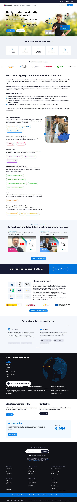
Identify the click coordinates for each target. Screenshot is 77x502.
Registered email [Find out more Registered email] (12, 127)
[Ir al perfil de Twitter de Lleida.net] (11, 500)
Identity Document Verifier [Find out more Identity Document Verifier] (14, 175)
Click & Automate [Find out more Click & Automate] (12, 201)
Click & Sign (30, 468)
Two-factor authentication (55, 471)
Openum (7, 471)
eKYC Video (8, 480)
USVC (52, 470)
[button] (37, 254)
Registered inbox (9, 474)
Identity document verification (56, 468)
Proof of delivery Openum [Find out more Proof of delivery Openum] (14, 131)
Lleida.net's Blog (53, 480)
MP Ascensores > (45, 231)
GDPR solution (30, 473)
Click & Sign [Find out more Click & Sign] (10, 144)
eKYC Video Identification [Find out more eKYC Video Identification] (14, 157)
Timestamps (30, 474)
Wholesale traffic (31, 487)
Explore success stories (38, 258)
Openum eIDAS (9, 473)
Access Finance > (13, 231)
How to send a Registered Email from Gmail (58, 490)
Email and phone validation (55, 474)
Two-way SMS (30, 485)
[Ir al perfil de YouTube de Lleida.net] (18, 500)
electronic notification (14, 343)
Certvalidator (53, 473)
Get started (10, 31)
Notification (8, 466)
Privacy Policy (43, 455)
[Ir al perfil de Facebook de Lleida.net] (15, 500)
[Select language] (61, 1)
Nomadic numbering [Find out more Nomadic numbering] (32, 214)
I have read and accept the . (38, 455)
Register (9, 414)
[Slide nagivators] (67, 227)
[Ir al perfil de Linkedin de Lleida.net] (8, 500)
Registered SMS (9, 470)
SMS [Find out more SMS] (22, 214)
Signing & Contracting (32, 466)
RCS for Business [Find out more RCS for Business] (12, 214)
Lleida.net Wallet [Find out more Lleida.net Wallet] (12, 161)
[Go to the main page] (8, 5)
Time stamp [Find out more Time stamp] (21, 144)
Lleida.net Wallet (9, 483)
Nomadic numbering (32, 482)
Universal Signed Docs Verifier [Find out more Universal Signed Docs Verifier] (15, 179)
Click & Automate (9, 489)
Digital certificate (9, 482)
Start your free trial (60, 269)
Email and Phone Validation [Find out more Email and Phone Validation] (15, 188)
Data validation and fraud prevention (58, 466)
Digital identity (9, 478)
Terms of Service (36, 460)
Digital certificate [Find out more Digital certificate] (30, 157)
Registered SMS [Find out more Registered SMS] (25, 127)
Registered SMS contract (32, 471)
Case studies (53, 485)
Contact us (21, 31)
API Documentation (54, 482)
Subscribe (44, 451)
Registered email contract (32, 470)
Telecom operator (32, 478)
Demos (52, 483)
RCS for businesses (31, 480)
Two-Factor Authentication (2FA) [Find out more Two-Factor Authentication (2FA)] (16, 184)
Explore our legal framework (38, 310)
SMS (29, 483)
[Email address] (33, 451)
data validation (44, 343)
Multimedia (53, 488)
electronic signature (26, 343)
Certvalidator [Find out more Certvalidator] (33, 184)
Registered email (9, 468)
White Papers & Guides (55, 487)
